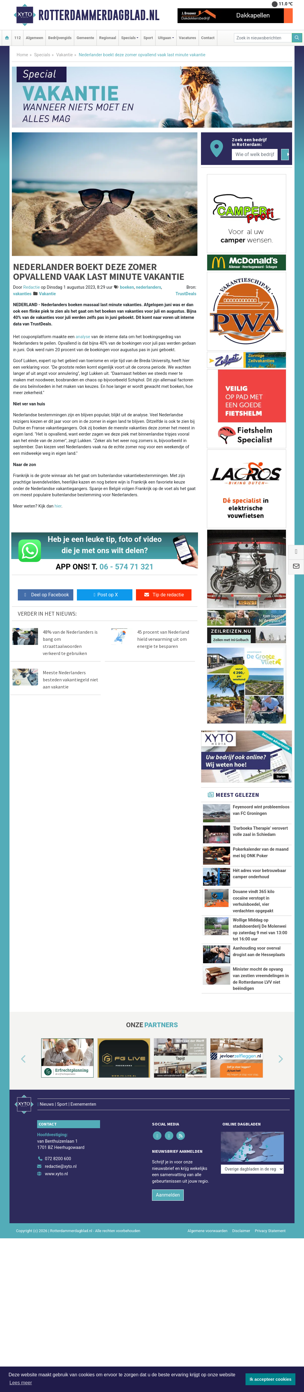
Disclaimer (241, 1231)
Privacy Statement (270, 1231)
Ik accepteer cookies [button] (271, 1379)
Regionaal (107, 38)
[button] (17, 1059)
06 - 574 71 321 (126, 566)
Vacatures (187, 38)
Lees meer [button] (21, 1382)
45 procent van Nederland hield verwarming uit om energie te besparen (163, 639)
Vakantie (64, 54)
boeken (127, 287)
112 (17, 38)
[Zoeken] (297, 37)
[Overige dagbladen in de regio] (252, 1169)
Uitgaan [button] (164, 38)
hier (58, 506)
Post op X (104, 595)
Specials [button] (128, 38)
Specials (42, 54)
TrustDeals (185, 293)
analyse (83, 336)
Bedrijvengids (60, 38)
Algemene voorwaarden (207, 1231)
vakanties (22, 293)
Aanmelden (168, 1195)
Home (22, 54)
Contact (208, 38)
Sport (148, 38)
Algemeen (34, 38)
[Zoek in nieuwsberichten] (263, 37)
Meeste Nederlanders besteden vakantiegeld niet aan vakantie (70, 679)
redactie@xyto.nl (61, 1166)
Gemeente (85, 38)
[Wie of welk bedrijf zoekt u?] (255, 154)
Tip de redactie (164, 595)
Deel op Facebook (45, 595)
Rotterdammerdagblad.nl (98, 15)
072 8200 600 (58, 1158)
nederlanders (148, 287)
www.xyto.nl (56, 1173)
